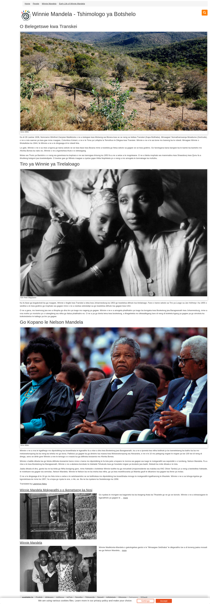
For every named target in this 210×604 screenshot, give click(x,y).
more (125, 498)
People (36, 3)
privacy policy (101, 600)
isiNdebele (111, 597)
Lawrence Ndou (40, 484)
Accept (163, 601)
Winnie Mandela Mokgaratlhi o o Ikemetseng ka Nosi (56, 490)
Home (27, 3)
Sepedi (100, 597)
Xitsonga (122, 597)
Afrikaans (49, 597)
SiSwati (144, 597)
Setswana (133, 597)
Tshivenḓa (90, 597)
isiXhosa (60, 597)
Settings (145, 601)
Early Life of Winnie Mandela (72, 3)
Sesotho (79, 597)
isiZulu (69, 597)
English (39, 597)
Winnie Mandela (49, 3)
